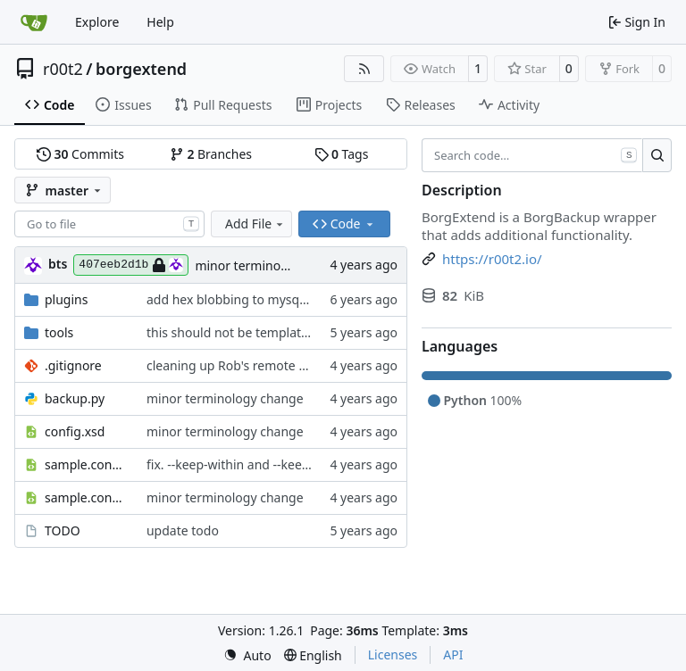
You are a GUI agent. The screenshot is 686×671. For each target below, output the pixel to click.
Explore (97, 21)
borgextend (141, 69)
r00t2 (63, 69)
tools (59, 332)
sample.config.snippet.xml (87, 464)
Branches (211, 153)
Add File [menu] (255, 223)
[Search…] (657, 155)
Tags (341, 153)
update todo (182, 530)
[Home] (34, 22)
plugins (66, 299)
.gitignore (73, 365)
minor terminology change (273, 265)
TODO (62, 530)
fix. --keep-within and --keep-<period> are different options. (319, 464)
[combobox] (109, 224)
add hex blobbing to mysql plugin (244, 299)
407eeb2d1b (131, 265)
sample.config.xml (87, 497)
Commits (80, 153)
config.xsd (75, 431)
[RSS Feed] (364, 68)
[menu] (247, 655)
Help (160, 21)
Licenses (393, 654)
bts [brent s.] (57, 263)
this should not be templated (231, 332)
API (453, 654)
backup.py (75, 398)
